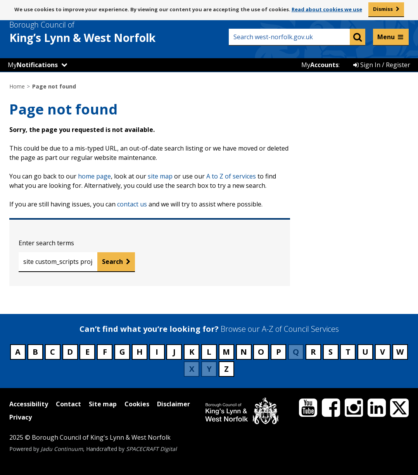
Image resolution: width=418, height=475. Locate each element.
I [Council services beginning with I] (156, 352)
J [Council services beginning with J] (174, 352)
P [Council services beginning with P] (278, 352)
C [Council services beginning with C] (52, 352)
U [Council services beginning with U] (365, 352)
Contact (68, 404)
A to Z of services (231, 176)
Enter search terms (46, 243)
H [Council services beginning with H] (139, 352)
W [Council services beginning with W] (400, 352)
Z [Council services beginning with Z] (226, 369)
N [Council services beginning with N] (243, 352)
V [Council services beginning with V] (382, 352)
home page (94, 176)
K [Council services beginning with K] (191, 352)
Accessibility (28, 404)
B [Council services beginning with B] (35, 352)
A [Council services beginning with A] (18, 352)
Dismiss (383, 8)
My (33, 65)
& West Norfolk (96, 32)
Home (17, 86)
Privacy (20, 417)
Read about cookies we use (327, 9)
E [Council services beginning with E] (87, 352)
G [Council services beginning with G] (122, 352)
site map (160, 176)
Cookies (136, 404)
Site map (103, 404)
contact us (132, 204)
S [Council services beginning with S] (330, 352)
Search (112, 261)
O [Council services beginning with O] (261, 352)
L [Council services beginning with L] (209, 352)
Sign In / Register (381, 65)
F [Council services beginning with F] (105, 352)
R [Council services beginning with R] (313, 352)
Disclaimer (173, 404)
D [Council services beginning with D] (70, 352)
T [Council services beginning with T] (348, 352)
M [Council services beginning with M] (226, 352)
